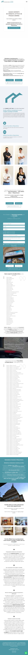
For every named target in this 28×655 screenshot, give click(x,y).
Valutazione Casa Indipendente (11, 293)
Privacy (12, 646)
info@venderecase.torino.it (10, 643)
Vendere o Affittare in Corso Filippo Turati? (13, 448)
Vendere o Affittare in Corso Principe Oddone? (13, 372)
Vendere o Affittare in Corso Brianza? (12, 429)
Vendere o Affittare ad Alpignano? (11, 412)
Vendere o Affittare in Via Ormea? (11, 371)
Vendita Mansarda (9, 319)
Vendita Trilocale (9, 323)
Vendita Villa (8, 324)
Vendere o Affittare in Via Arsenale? (12, 402)
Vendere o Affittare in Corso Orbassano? (12, 436)
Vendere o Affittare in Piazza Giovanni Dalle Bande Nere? (15, 400)
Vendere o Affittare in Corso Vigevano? (12, 367)
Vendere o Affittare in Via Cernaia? (11, 446)
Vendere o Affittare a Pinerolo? (11, 370)
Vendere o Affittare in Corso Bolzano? (12, 449)
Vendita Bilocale (9, 308)
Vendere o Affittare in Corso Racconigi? (12, 385)
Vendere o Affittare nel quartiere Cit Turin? (13, 416)
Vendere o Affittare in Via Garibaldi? (12, 378)
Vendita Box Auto (9, 309)
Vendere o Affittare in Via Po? (11, 425)
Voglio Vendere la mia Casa (9, 231)
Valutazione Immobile (9, 294)
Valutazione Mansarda (10, 299)
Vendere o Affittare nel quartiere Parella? (12, 401)
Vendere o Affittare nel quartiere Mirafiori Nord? (14, 399)
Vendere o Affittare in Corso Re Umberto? (13, 366)
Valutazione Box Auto (9, 289)
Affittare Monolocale (9, 282)
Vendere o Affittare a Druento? (11, 365)
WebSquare (16, 649)
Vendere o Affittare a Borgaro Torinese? (12, 384)
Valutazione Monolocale (10, 300)
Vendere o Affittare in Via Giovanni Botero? (13, 424)
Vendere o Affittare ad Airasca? (11, 435)
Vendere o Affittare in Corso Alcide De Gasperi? (13, 369)
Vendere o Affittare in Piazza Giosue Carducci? (13, 414)
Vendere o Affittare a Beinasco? (11, 388)
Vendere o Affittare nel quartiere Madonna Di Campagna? (15, 383)
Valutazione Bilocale (9, 288)
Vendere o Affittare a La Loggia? (11, 437)
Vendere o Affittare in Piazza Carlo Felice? (13, 430)
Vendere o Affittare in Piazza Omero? (12, 426)
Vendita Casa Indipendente (10, 313)
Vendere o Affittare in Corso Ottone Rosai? (13, 394)
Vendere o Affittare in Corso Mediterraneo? (13, 423)
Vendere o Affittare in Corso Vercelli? (12, 442)
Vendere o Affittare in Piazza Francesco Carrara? (14, 411)
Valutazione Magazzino (10, 297)
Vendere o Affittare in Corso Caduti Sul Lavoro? (13, 440)
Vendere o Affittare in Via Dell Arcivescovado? (13, 389)
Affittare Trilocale (9, 283)
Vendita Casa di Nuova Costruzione (12, 312)
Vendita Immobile (9, 314)
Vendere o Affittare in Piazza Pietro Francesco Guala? (14, 373)
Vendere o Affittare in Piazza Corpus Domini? (13, 406)
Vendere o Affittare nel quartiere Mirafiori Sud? (13, 434)
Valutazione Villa (9, 303)
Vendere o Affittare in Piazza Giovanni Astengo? (14, 420)
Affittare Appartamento (10, 278)
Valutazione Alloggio (9, 284)
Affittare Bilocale (9, 279)
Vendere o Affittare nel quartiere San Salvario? (13, 390)
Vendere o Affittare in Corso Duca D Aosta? (13, 408)
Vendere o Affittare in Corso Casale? (12, 410)
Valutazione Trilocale (9, 302)
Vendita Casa (8, 311)
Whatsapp (18, 80)
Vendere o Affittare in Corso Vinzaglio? (12, 454)
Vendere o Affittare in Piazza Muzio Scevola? (13, 431)
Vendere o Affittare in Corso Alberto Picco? (13, 441)
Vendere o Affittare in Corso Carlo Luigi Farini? (13, 432)
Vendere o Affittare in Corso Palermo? (12, 447)
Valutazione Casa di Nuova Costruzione (12, 291)
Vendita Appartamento (10, 306)
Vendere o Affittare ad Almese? (11, 413)
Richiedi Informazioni (14, 268)
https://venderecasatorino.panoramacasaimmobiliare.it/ (14, 645)
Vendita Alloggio (9, 305)
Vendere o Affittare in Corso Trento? (12, 422)
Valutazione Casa (9, 290)
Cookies (16, 646)
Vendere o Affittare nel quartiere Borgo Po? (13, 418)
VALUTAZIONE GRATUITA (14, 27)
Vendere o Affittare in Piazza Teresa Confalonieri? (14, 452)
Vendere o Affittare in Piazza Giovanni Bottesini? (14, 438)
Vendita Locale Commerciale (10, 315)
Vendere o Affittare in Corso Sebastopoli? (12, 443)
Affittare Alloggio (9, 277)
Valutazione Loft (9, 296)
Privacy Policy (13, 245)
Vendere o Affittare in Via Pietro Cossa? (12, 393)
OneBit (16, 648)
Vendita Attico (8, 307)
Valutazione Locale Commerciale (11, 295)
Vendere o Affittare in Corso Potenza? (12, 382)
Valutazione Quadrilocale (10, 301)
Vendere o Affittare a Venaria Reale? (12, 419)
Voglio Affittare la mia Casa (9, 233)
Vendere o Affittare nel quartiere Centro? (12, 379)
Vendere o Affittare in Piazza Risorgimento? (13, 428)
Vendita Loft (8, 317)
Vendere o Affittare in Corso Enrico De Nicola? (13, 453)
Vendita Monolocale (9, 320)
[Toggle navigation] (26, 1)
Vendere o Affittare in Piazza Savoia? (12, 405)
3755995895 (9, 203)
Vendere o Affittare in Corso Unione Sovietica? (13, 396)
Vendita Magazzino (9, 318)
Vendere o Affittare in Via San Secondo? (12, 376)
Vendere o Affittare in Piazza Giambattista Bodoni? (14, 387)
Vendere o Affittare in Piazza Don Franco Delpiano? (14, 417)
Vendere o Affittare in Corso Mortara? (12, 375)
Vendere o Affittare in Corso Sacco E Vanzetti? (13, 381)
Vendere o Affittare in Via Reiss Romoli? (12, 407)
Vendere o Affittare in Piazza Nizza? (12, 395)
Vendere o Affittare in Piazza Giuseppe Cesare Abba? (14, 444)
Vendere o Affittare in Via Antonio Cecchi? (13, 377)
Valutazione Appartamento (10, 285)
